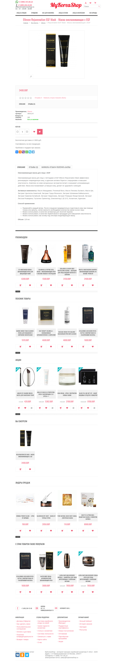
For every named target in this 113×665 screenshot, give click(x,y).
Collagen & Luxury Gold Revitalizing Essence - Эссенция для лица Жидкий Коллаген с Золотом (67, 272)
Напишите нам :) (65, 608)
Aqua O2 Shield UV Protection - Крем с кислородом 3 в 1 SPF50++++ (46, 394)
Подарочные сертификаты (63, 627)
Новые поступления (66, 631)
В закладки (34, 131)
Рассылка (83, 630)
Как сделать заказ (23, 624)
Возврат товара (22, 639)
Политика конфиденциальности (25, 636)
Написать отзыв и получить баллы (55, 98)
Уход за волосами (79, 13)
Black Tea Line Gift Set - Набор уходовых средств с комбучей (88, 394)
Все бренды (93, 13)
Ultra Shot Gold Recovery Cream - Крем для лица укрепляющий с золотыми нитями (88, 578)
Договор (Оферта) (23, 621)
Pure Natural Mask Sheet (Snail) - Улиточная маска (67, 517)
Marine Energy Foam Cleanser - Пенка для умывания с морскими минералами (25, 333)
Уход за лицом (21, 13)
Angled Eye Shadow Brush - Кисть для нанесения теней (25, 394)
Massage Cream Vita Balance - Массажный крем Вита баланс (67, 333)
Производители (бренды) (64, 622)
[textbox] (92, 6)
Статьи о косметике (45, 631)
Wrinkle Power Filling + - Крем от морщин (25, 517)
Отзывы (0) (31, 104)
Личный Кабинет (85, 621)
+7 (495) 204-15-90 (25, 5)
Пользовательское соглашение (24, 628)
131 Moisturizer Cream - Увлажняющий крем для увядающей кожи (25, 272)
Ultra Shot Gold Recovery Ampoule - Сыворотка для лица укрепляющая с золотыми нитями (67, 578)
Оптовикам (62, 634)
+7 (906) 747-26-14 (26, 2)
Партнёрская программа (63, 637)
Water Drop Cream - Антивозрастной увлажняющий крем (46, 578)
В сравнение (31, 408)
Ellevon (43, 23)
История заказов (85, 624)
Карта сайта (42, 639)
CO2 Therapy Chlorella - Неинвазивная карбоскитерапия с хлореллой (46, 333)
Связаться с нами (44, 636)
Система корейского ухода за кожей (45, 622)
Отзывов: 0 (38, 98)
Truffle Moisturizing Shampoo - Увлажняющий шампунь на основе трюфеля (88, 272)
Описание (22, 104)
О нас (40, 642)
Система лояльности (45, 634)
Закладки (83, 627)
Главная (25, 23)
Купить (40, 131)
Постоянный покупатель (86, 2)
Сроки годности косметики (43, 627)
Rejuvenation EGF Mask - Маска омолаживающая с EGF (25, 455)
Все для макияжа (48, 13)
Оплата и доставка (24, 632)
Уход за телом (63, 13)
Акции (60, 641)
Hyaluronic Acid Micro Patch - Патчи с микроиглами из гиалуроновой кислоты (88, 333)
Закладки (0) (90, 2)
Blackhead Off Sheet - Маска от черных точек (46, 517)
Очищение (34, 13)
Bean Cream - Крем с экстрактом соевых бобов (67, 394)
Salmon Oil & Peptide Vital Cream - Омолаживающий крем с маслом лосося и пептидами (46, 272)
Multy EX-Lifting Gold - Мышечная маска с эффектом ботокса (88, 517)
